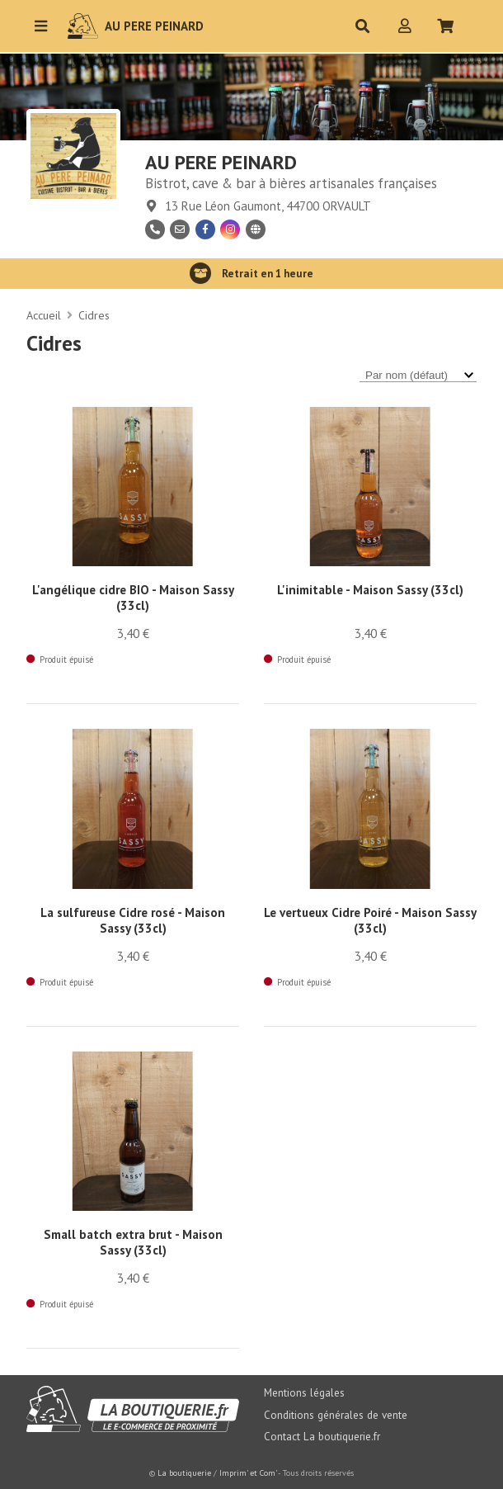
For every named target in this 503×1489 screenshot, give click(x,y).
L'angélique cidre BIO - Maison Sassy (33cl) (133, 597)
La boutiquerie (184, 1473)
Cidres (94, 315)
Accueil (43, 315)
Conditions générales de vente (335, 1415)
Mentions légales (304, 1393)
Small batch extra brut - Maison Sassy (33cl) (133, 1242)
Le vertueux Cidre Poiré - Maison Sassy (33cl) (370, 920)
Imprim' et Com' (247, 1473)
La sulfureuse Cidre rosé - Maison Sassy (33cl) (132, 920)
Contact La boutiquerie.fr (322, 1437)
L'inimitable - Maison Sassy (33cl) (370, 590)
